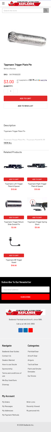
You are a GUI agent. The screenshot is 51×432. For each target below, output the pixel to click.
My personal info (33, 410)
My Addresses (7, 410)
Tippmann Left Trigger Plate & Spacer (14, 185)
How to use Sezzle (9, 364)
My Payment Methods (10, 415)
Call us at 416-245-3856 (25, 324)
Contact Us (6, 356)
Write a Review (10, 68)
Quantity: (8, 86)
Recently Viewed (33, 406)
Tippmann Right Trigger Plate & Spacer (37, 185)
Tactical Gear (33, 364)
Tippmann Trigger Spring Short (37, 223)
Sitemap (5, 384)
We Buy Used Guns (9, 380)
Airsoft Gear (32, 356)
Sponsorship (7, 369)
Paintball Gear (33, 351)
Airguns (31, 360)
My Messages (7, 406)
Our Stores (32, 376)
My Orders (6, 402)
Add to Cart (14, 179)
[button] (32, 81)
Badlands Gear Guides (10, 351)
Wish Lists (31, 402)
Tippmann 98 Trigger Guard (14, 261)
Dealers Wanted (8, 360)
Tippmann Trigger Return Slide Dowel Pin (14, 223)
